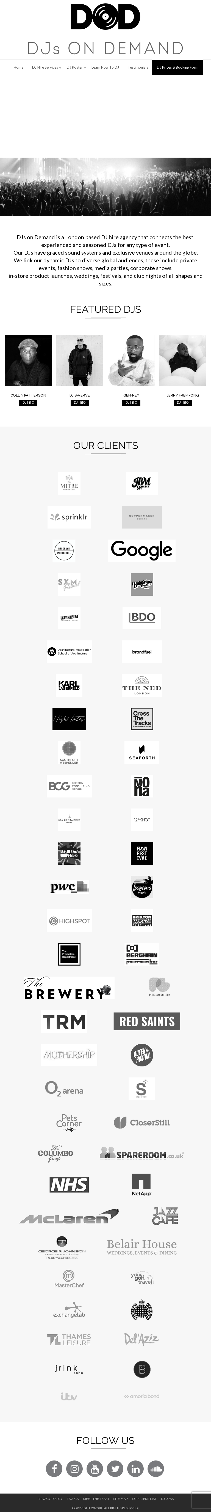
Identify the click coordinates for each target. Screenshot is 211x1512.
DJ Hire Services (45, 67)
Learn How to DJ (105, 67)
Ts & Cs (73, 1499)
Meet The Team (96, 1499)
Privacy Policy (49, 1499)
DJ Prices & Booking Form (177, 67)
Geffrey (131, 395)
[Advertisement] (105, 116)
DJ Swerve (80, 395)
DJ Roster (75, 67)
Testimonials (138, 67)
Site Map (120, 1499)
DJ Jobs (167, 1499)
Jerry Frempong (183, 395)
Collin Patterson (28, 395)
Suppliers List (144, 1499)
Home (18, 67)
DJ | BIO (28, 403)
